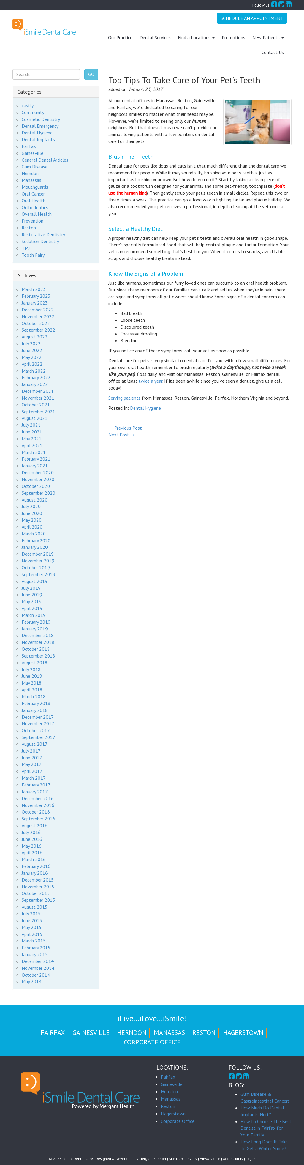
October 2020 (36, 486)
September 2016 (38, 819)
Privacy (191, 1158)
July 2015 (31, 914)
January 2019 (35, 628)
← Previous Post (125, 428)
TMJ (26, 248)
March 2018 (34, 696)
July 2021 (31, 425)
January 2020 (35, 547)
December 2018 (38, 635)
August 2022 (35, 337)
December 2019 (38, 554)
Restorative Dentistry (43, 234)
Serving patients (124, 398)
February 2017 (36, 785)
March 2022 (34, 370)
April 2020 (32, 527)
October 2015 (36, 893)
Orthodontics (35, 207)
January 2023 (35, 303)
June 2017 (32, 757)
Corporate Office (152, 1042)
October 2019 (36, 567)
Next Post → (121, 435)
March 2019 (34, 615)
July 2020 (31, 506)
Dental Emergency (40, 126)
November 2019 (38, 561)
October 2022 (36, 323)
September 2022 (38, 330)
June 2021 (32, 432)
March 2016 (34, 859)
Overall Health (37, 214)
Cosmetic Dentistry (41, 119)
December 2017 (38, 717)
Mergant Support (152, 1158)
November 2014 (38, 968)
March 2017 (34, 778)
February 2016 (36, 866)
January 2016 (35, 873)
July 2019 (31, 588)
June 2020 (32, 513)
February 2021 (36, 459)
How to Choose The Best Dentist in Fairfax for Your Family (266, 1128)
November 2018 (38, 642)
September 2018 (38, 656)
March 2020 (34, 533)
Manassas (31, 180)
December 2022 (38, 310)
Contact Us (273, 52)
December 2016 (38, 798)
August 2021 (35, 418)
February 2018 (36, 703)
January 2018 (35, 710)
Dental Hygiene (145, 408)
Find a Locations (196, 37)
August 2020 (35, 499)
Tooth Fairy (33, 255)
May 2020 (32, 520)
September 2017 (38, 737)
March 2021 (34, 452)
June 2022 (32, 350)
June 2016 (32, 839)
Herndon (30, 173)
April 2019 (32, 608)
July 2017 (31, 750)
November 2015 (38, 886)
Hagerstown (243, 1032)
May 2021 (32, 439)
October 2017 (36, 730)
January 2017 (35, 791)
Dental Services (155, 37)
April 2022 (32, 364)
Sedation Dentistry (40, 241)
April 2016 (32, 852)
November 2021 (38, 398)
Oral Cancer (33, 194)
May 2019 (32, 601)
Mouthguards (35, 187)
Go (91, 74)
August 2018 (35, 662)
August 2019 (35, 581)
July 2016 (31, 832)
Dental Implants (38, 139)
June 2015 (32, 920)
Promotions (233, 37)
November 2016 (38, 805)
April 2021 (32, 445)
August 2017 (35, 744)
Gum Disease (35, 166)
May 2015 (32, 927)
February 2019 (36, 622)
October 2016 (36, 812)
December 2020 (38, 472)
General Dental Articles (45, 160)
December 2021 (38, 391)
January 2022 (35, 384)
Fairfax (29, 146)
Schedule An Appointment (252, 18)
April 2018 (32, 690)
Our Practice (120, 37)
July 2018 (31, 669)
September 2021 (38, 411)
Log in (250, 1158)
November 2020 (38, 479)
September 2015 (38, 900)
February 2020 (36, 540)
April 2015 (32, 934)
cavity (28, 105)
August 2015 (35, 907)
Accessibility (233, 1158)
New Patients (268, 37)
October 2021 (36, 404)
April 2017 (32, 771)
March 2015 (34, 941)
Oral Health (33, 200)
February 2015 (36, 947)
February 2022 (36, 377)
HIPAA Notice (210, 1158)
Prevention (32, 221)
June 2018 (32, 676)
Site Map (176, 1158)
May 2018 (32, 683)
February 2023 (36, 296)
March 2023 (34, 289)
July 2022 (31, 343)
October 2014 (36, 975)
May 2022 (32, 357)
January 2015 (35, 954)
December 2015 (38, 879)
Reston (29, 228)
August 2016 (35, 825)
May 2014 (32, 981)
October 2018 (36, 649)
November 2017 (38, 723)
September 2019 (38, 574)
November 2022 (38, 316)
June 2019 (32, 595)
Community (33, 112)
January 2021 (35, 466)
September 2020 (38, 493)
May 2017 (32, 764)
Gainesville (32, 153)
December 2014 (38, 961)
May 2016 (32, 846)
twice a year (150, 381)
